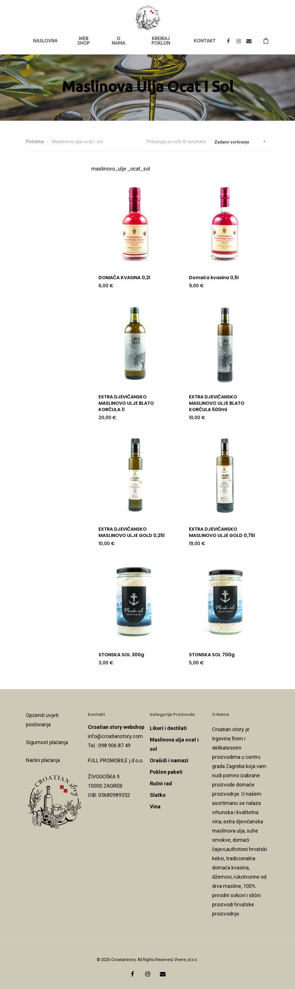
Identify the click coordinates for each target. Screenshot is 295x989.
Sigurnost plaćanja (47, 742)
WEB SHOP (83, 44)
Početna (35, 141)
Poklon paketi (166, 772)
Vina (155, 806)
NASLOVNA (45, 44)
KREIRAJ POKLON (161, 44)
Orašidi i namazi (169, 760)
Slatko (158, 795)
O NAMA (118, 44)
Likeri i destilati (168, 728)
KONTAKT (205, 44)
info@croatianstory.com (115, 736)
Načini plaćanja (43, 760)
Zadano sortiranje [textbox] (231, 142)
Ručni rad (161, 783)
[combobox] (240, 142)
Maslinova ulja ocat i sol (174, 744)
